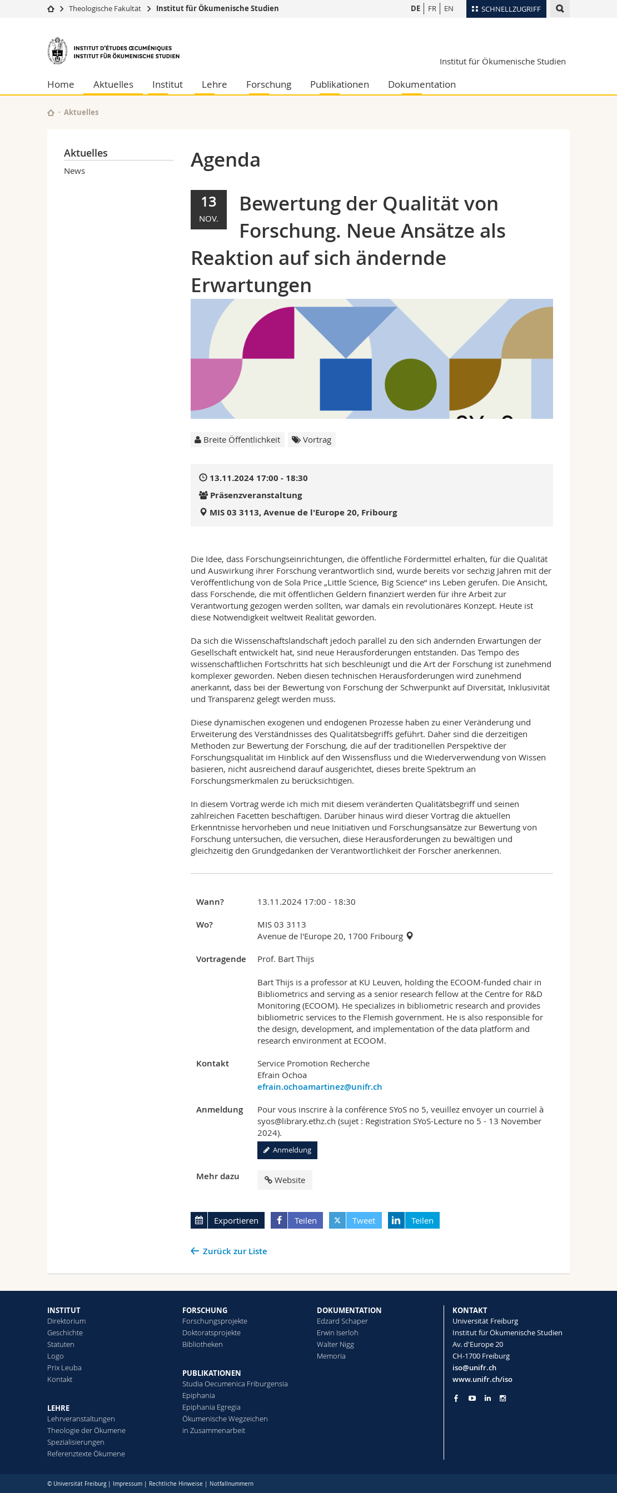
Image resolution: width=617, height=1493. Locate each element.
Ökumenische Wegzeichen (225, 1419)
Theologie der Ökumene (86, 1430)
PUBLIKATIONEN (211, 1373)
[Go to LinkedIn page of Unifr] (488, 1398)
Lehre (214, 84)
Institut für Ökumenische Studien (217, 8)
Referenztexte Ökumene (86, 1454)
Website (285, 1179)
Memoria (331, 1356)
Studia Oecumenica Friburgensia (235, 1384)
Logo (55, 1356)
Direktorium (66, 1321)
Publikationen (339, 84)
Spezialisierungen (76, 1442)
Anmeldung (287, 1150)
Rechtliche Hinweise (176, 1483)
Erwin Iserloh (338, 1332)
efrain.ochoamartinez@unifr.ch (319, 1087)
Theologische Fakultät (105, 8)
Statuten (60, 1344)
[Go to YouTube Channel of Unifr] (472, 1398)
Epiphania (198, 1395)
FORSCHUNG (204, 1310)
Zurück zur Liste (235, 1251)
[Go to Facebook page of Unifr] (456, 1398)
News (74, 170)
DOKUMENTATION (349, 1310)
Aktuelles (113, 84)
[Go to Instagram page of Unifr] (503, 1398)
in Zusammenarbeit (213, 1430)
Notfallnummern (231, 1483)
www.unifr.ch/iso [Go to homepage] (482, 1379)
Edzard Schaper (342, 1321)
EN (449, 8)
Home (60, 84)
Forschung (268, 84)
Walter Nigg (335, 1344)
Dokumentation (422, 84)
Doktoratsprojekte (211, 1332)
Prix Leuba (64, 1367)
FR (432, 8)
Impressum (127, 1483)
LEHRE (58, 1408)
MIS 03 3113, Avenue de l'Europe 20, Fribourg (303, 512)
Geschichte (65, 1332)
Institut (167, 84)
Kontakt (59, 1379)
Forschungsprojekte (214, 1321)
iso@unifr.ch (474, 1367)
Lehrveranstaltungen (81, 1419)
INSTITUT (64, 1310)
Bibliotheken (202, 1344)
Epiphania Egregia (211, 1407)
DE (415, 8)
